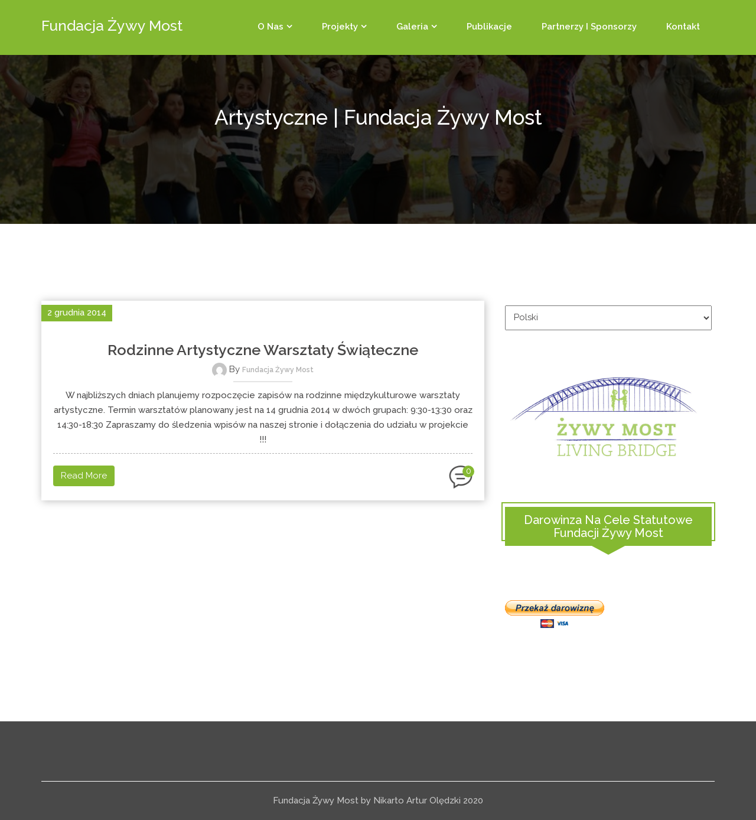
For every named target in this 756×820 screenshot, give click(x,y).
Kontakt (683, 26)
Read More (84, 475)
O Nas (271, 26)
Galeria (412, 26)
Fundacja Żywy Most (278, 370)
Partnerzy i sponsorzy (589, 26)
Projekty (340, 26)
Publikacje (489, 26)
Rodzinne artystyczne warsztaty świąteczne (262, 350)
